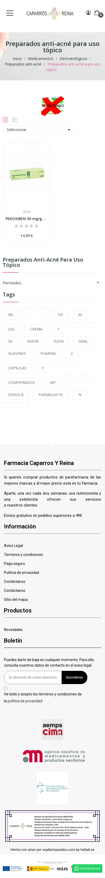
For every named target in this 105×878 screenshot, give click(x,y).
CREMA (36, 329)
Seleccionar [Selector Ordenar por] (39, 130)
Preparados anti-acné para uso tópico (43, 262)
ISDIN (59, 341)
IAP (53, 382)
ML (11, 314)
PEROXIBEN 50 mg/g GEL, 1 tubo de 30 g (27, 218)
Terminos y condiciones (23, 554)
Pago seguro (14, 563)
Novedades (13, 630)
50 (10, 341)
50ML (83, 341)
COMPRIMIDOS (21, 382)
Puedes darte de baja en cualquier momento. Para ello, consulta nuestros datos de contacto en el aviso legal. (49, 662)
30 (80, 314)
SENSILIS (16, 394)
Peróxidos (12, 282)
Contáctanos (14, 581)
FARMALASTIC (51, 394)
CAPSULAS (17, 367)
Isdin (27, 211)
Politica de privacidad (21, 572)
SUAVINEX (17, 353)
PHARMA (48, 353)
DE (60, 314)
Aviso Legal (13, 545)
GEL (11, 329)
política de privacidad (25, 701)
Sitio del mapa (16, 599)
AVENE (33, 341)
